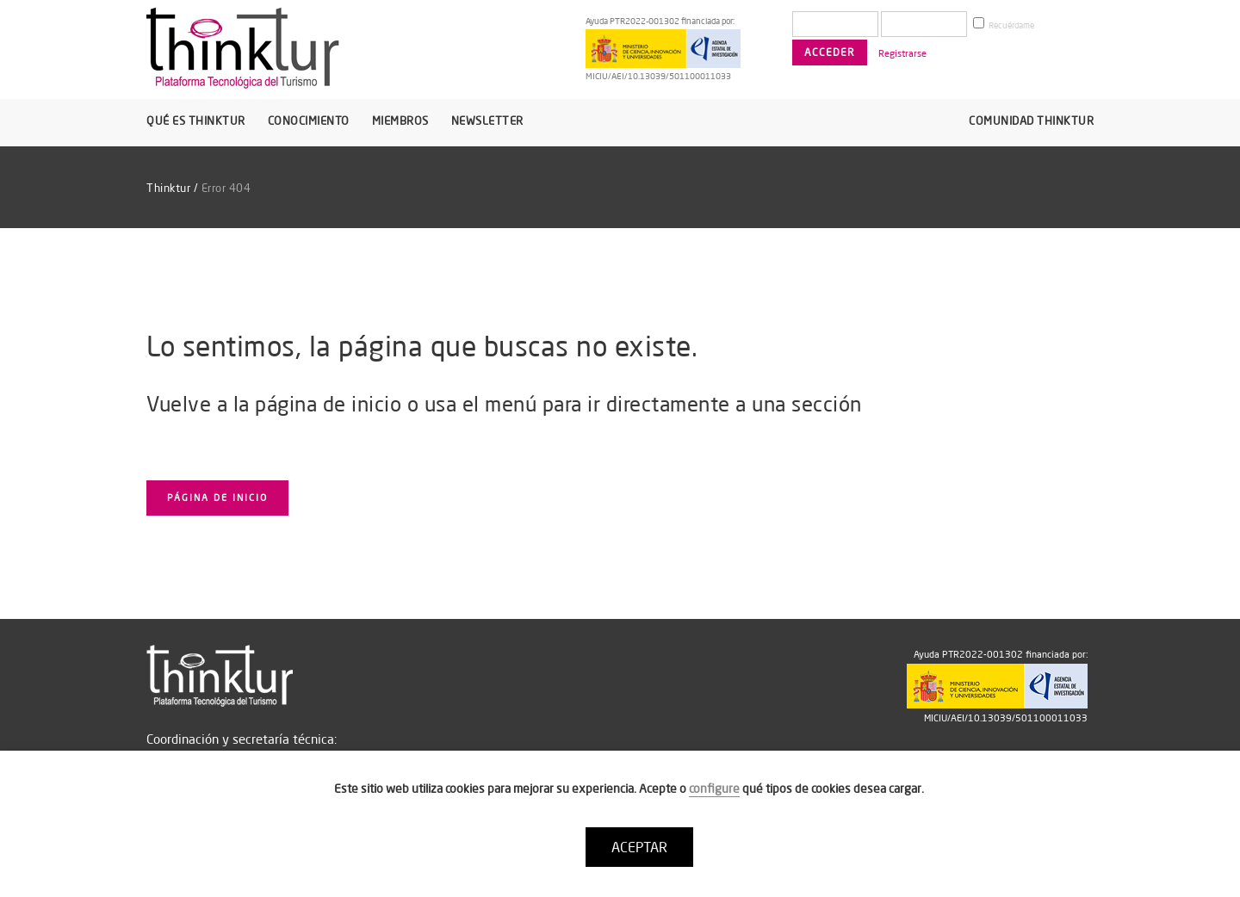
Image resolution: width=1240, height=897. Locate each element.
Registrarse (902, 53)
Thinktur (168, 188)
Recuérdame (1003, 24)
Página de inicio (217, 498)
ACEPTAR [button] (639, 847)
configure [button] (714, 788)
